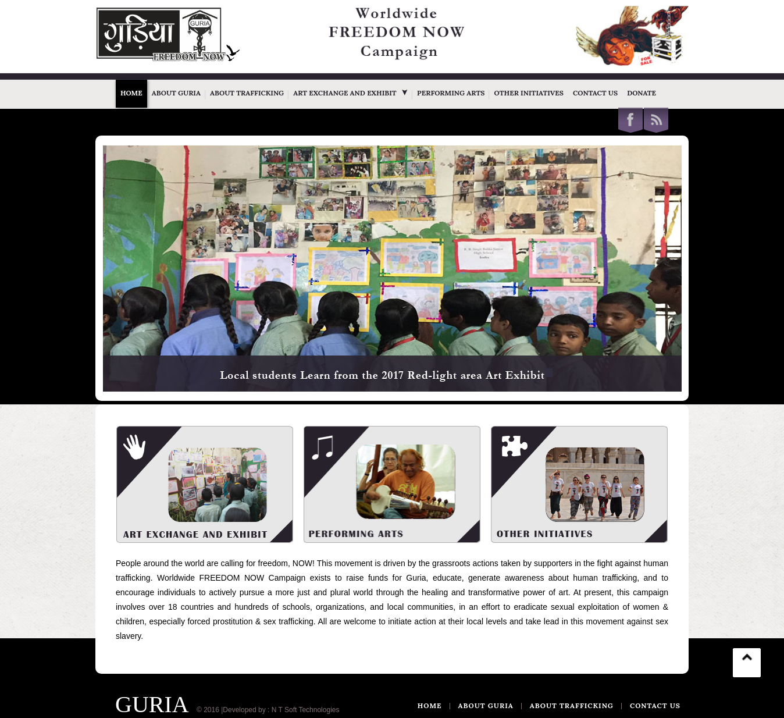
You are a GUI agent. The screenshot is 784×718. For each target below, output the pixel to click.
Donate (641, 92)
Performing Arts (450, 92)
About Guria (176, 92)
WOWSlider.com (654, 384)
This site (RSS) (656, 120)
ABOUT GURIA (486, 705)
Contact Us (595, 92)
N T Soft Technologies (306, 710)
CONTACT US (655, 705)
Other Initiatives (529, 92)
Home (131, 92)
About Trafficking (247, 92)
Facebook (630, 120)
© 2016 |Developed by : (233, 710)
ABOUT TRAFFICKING (572, 705)
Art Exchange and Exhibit (350, 92)
